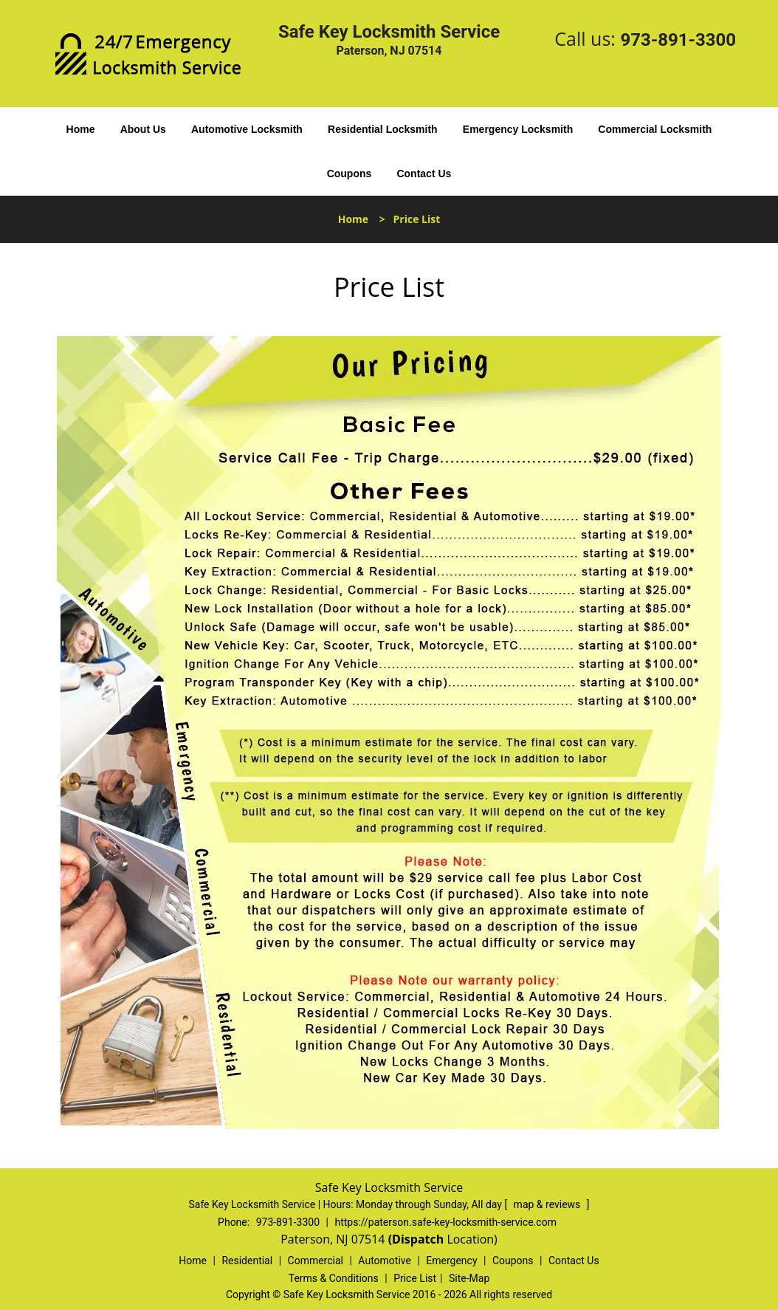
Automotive (384, 1260)
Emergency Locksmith (518, 129)
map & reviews (548, 1204)
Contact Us (423, 173)
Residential (246, 1260)
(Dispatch (417, 1239)
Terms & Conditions (334, 1278)
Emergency (451, 1260)
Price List (414, 1278)
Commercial (315, 1260)
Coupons (349, 173)
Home (80, 129)
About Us (143, 129)
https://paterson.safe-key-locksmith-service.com (445, 1222)
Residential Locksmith (383, 129)
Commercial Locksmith (655, 129)
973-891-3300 (678, 40)
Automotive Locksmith (247, 129)
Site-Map (469, 1278)
